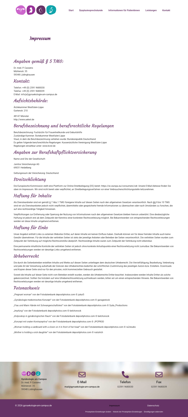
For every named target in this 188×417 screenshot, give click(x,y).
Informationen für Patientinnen (124, 10)
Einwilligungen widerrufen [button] (153, 412)
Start (71, 10)
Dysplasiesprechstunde (91, 10)
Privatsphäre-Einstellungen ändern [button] (98, 412)
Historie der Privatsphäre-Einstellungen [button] (127, 412)
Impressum (114, 405)
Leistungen (151, 10)
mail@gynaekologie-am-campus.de (82, 386)
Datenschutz (153, 405)
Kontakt (166, 10)
